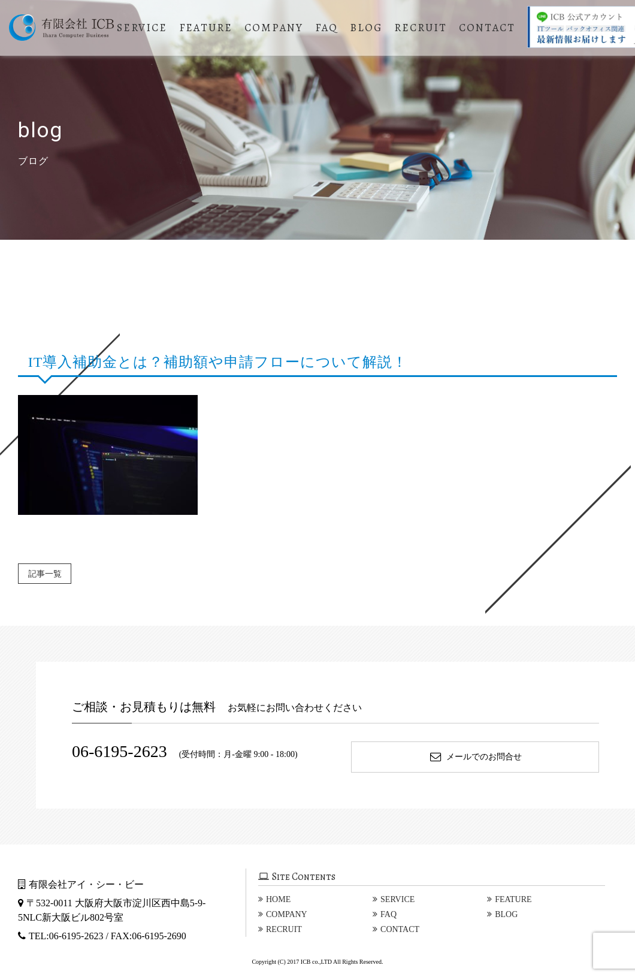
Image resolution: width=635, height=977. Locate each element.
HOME (278, 899)
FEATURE (208, 27)
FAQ (329, 27)
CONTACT (490, 27)
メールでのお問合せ (475, 756)
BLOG (369, 27)
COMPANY (276, 27)
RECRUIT (423, 27)
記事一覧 (50, 573)
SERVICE (145, 27)
